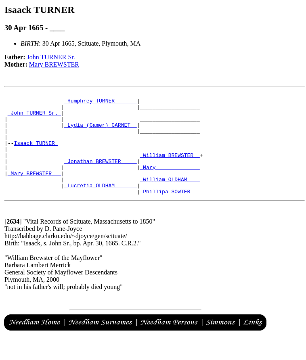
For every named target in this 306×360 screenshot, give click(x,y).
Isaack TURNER (36, 153)
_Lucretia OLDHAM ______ (100, 204)
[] (13, 242)
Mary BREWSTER (54, 64)
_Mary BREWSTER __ (34, 190)
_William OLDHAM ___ (169, 197)
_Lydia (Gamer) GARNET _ (100, 132)
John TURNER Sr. (51, 57)
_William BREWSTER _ (169, 168)
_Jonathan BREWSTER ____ (100, 175)
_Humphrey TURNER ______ (100, 103)
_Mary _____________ (169, 182)
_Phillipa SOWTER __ (169, 212)
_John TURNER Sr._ (34, 117)
